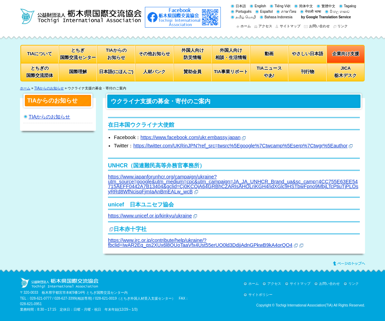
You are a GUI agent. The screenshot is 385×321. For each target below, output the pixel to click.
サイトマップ (290, 26)
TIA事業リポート (231, 71)
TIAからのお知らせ (49, 88)
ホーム (245, 26)
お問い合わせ (319, 26)
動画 (269, 53)
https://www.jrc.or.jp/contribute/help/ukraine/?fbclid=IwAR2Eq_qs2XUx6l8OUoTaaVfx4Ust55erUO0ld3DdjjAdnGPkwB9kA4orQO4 (200, 242)
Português (243, 11)
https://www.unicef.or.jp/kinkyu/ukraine (150, 215)
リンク (342, 26)
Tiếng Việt (282, 6)
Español (266, 11)
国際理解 (78, 71)
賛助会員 (192, 71)
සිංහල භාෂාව (339, 11)
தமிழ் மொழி (246, 17)
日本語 (241, 6)
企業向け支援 (345, 53)
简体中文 (306, 6)
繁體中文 (328, 6)
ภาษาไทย (288, 11)
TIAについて (39, 53)
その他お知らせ (154, 53)
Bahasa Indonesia (279, 17)
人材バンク (154, 71)
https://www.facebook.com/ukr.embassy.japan (190, 137)
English (260, 6)
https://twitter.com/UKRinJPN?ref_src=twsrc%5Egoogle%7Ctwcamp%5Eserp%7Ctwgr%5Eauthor (240, 145)
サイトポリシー (260, 294)
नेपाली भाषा (313, 11)
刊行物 (307, 71)
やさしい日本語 (307, 53)
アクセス (265, 26)
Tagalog (350, 6)
